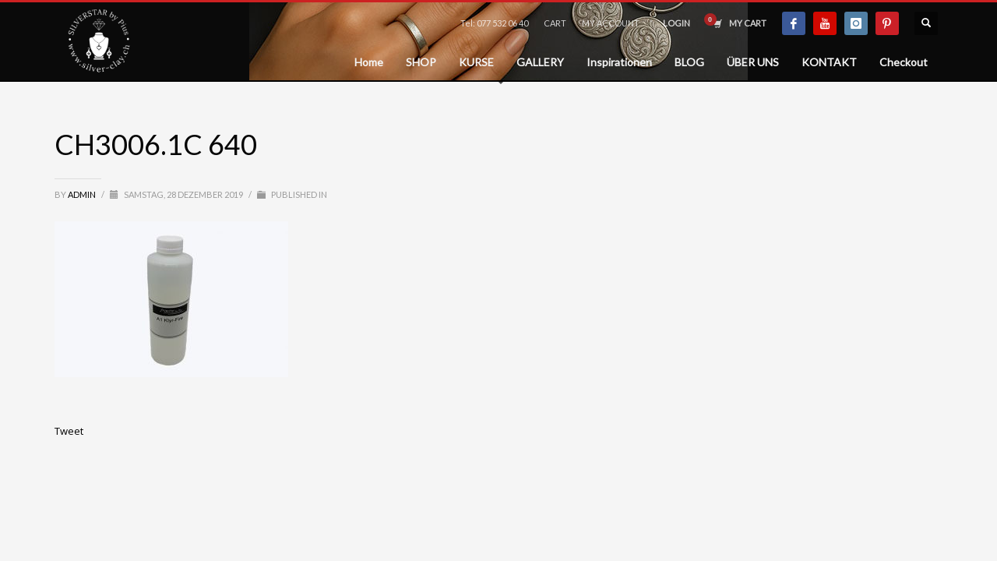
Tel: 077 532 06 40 (494, 23)
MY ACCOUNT (610, 23)
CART (555, 23)
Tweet (69, 431)
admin (82, 194)
